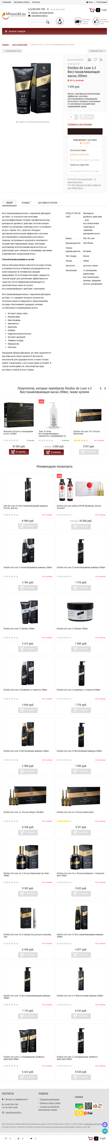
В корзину (21, 451)
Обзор (9, 202)
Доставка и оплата (21, 2)
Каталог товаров (15, 31)
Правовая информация (49, 1099)
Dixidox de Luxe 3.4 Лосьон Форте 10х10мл (24, 812)
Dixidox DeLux (77, 188)
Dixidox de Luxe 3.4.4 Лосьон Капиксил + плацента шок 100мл (80, 874)
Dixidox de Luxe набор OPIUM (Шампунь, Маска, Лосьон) (79, 506)
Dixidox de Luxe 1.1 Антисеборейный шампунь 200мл (28, 567)
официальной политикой (94, 1124)
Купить (89, 116)
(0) (11, 441)
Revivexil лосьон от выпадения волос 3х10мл (18, 432)
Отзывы (26, 202)
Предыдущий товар (12, 51)
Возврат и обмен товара (50, 1103)
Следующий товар (97, 51)
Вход (89, 2)
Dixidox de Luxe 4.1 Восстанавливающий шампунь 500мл (27, 996)
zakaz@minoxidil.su (39, 15)
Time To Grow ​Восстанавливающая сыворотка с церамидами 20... (53, 433)
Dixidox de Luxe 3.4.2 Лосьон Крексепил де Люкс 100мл (26, 874)
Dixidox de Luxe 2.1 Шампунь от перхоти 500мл (78, 689)
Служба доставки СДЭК (79, 154)
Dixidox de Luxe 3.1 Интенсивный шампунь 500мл (79, 751)
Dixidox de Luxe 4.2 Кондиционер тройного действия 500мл (77, 1058)
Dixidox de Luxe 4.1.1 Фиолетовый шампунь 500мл (80, 995)
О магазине (6, 2)
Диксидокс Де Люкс (84, 185)
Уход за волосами (84, 179)
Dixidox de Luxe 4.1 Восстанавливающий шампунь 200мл (80, 935)
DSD (73, 185)
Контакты (36, 2)
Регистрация (102, 2)
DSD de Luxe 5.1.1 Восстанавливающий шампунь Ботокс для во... (26, 506)
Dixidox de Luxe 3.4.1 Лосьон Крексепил (87, 432)
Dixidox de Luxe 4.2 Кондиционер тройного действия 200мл (24, 1058)
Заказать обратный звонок (42, 13)
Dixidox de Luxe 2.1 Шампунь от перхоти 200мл (25, 689)
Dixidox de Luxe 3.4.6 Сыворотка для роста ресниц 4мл (27, 935)
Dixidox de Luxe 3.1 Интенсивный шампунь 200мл (26, 751)
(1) (81, 441)
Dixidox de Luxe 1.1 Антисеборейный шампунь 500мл (81, 567)
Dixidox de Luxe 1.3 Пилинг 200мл (19, 628)
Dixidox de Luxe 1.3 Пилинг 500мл (72, 628)
